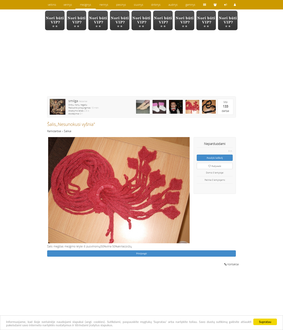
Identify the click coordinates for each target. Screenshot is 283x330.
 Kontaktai (231, 264)
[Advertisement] (141, 65)
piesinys (121, 4)
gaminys (190, 4)
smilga (73, 101)
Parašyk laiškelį (215, 158)
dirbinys (156, 4)
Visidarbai (225, 106)
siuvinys (138, 4)
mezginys (85, 4)
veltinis (52, 4)
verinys (67, 4)
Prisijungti (141, 253)
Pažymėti (214, 166)
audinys (173, 4)
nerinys (103, 4)
